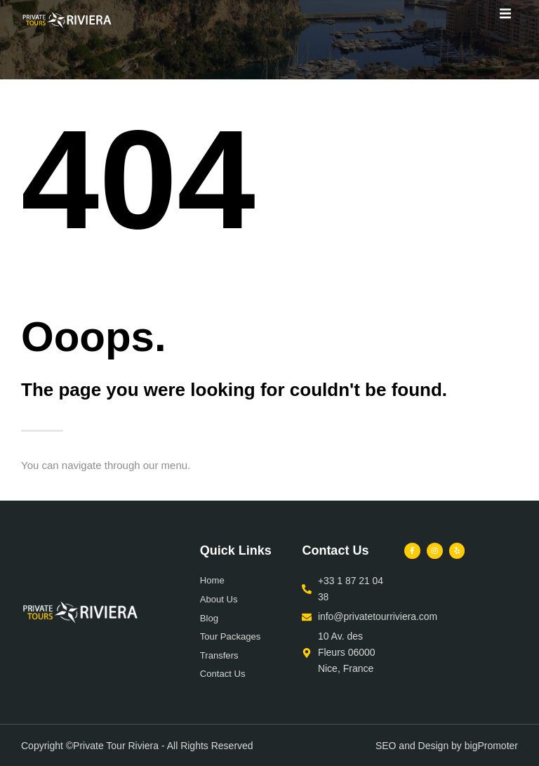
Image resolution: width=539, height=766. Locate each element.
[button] (505, 13)
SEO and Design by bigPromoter (446, 745)
